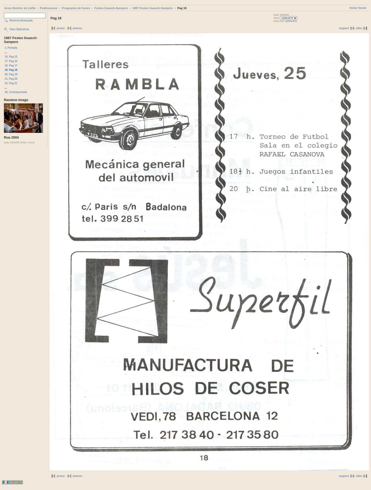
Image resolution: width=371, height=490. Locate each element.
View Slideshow (19, 29)
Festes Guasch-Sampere (111, 8)
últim (359, 28)
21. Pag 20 (11, 78)
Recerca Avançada (21, 20)
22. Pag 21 (11, 83)
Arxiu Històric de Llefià (19, 8)
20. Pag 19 (11, 74)
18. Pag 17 (11, 65)
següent (344, 28)
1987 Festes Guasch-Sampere (152, 8)
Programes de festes (76, 8)
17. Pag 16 (11, 61)
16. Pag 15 (11, 56)
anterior (77, 28)
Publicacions (48, 8)
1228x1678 (291, 21)
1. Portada (11, 47)
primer (61, 28)
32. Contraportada (16, 92)
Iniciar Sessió (358, 8)
